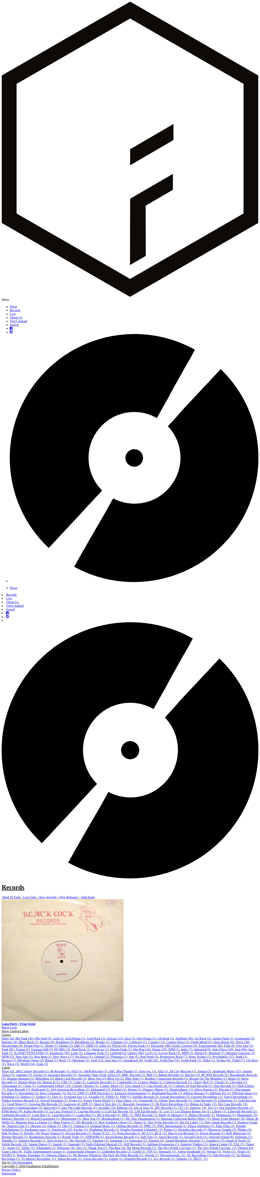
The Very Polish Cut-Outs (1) (176, 1148)
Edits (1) (105, 1045)
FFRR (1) (112, 1097)
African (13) (114, 1038)
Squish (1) (59, 1144)
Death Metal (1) (201, 1042)
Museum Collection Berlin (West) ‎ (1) (186, 1118)
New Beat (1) (42, 1056)
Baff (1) (152, 1075)
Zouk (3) (42, 1064)
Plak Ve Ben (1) (12, 1133)
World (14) (28, 1064)
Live (13, 314)
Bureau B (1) (51, 1082)
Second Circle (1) (195, 1137)
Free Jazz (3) (244, 1045)
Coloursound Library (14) (54, 1086)
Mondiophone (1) (112, 1118)
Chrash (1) (222, 1082)
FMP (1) (125, 1097)
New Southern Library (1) (115, 1122)
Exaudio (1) (96, 1097)
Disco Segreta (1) (206, 1089)
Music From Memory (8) (228, 1118)
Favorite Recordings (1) (206, 1097)
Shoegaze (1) (80, 1060)
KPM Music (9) (12, 1111)
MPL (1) (127, 1115)
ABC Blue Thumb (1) (123, 1071)
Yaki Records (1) (224, 1155)
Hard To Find (11, 897)
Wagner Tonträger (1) (31, 1155)
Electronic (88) (160, 1045)
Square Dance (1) (40, 1144)
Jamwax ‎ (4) (198, 1108)
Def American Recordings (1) (70, 1089)
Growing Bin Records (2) (45, 1104)
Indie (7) (186, 1049)
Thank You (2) (97, 1148)
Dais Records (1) (225, 1086)
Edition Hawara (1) (196, 1093)
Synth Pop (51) (170, 1060)
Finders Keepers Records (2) (20, 1100)
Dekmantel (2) (100, 1089)
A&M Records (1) (95, 1071)
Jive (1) (213, 1108)
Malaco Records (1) (201, 1115)
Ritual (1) (51, 1060)
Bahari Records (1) (171, 1075)
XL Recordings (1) (199, 1155)
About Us (16, 317)
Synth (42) (151, 1060)
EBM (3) (92, 1045)
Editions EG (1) (220, 1093)
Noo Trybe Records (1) (163, 1122)
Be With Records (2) (214, 1075)
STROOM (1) (94, 1137)
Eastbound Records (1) (167, 1093)
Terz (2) (81, 1148)
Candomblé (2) (126, 1082)
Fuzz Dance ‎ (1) (126, 1100)
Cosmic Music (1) (111, 1086)
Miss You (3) (91, 1118)
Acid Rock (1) (96, 1038)
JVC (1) (183, 1108)
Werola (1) (151, 1155)
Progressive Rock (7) (173, 1056)
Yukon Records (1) (69, 1159)
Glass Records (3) (205, 1100)
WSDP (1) (8, 1155)
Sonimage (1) (118, 1140)
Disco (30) (242, 1042)
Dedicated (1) (41, 1089)
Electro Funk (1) (139, 1045)
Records (15, 310)
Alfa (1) (162, 1071)
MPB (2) (187, 1053)
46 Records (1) (59, 1071)
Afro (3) (129, 1038)
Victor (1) (228, 1151)
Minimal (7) (216, 1053)
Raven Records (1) (212, 1133)
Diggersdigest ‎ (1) (181, 1089)
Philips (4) (244, 1129)
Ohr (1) (67, 1126)
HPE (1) (87, 1104)
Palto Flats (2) (225, 1126)
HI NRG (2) (62, 1049)
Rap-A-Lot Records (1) (183, 1133)
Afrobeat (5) (166, 1038)
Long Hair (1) (41, 1115)
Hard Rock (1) (81, 1049)
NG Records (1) (86, 1122)
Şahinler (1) (184, 1159)
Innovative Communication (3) (22, 1108)
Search (14, 325)
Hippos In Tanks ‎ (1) (203, 1104)
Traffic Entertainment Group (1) (44, 1151)
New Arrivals (47, 897)
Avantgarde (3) (244, 1038)
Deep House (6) (223, 1042)
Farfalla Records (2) (145, 1097)
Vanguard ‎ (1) (167, 1151)
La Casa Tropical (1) (63, 1111)
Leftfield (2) (118, 1053)
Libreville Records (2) (242, 1111)
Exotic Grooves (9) (184, 1045)
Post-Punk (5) (149, 1056)
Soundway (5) (215, 1140)
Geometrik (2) (148, 1100)
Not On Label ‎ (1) (191, 1122)
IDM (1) (173, 1049)
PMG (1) (150, 1126)
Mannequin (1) (226, 1115)
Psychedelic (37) (223, 1056)
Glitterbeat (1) (227, 1100)
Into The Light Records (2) (79, 1108)
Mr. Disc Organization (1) (142, 1118)
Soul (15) (97, 1060)
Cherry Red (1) (203, 1082)
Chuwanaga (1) (12, 1086)
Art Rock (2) (202, 1038)
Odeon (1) (54, 1126)
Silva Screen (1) (57, 1140)
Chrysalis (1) (238, 1082)
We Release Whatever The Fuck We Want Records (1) (108, 1155)
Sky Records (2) (80, 1140)
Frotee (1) (75, 1100)
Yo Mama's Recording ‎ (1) (38, 1159)
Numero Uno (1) (18, 1126)
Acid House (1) (75, 1038)
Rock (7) (65, 1060)
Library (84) (136, 1053)
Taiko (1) (209, 1060)
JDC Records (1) (166, 1108)
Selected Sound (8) (221, 1137)
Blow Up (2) (115, 1078)
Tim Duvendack (22, 1162)
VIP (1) (152, 1151)
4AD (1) (76, 1071)
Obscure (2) (38, 1126)
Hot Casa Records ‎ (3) (232, 1104)
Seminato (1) (243, 1137)
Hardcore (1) (100, 1049)
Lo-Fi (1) (151, 1053)
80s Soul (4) (43, 1038)
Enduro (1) (43, 1097)
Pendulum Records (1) (104, 1129)
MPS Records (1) (146, 1115)
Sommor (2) (100, 1140)
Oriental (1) (101, 1056)
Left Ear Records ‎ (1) (148, 1111)
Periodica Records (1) (192, 1129)
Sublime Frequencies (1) (163, 1144)
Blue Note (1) (134, 1078)
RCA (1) (147, 1133)
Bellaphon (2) (44, 1078)
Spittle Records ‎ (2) (14, 1144)
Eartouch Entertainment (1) (132, 1093)
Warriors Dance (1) (58, 1155)
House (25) (159, 1049)
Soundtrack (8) (133, 1060)
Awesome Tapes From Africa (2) (99, 1075)
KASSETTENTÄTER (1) (31, 1053)
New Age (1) (24, 1056)
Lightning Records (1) (16, 1115)
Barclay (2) (192, 1075)
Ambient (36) (184, 1038)
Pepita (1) (170, 1129)
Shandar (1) (9, 1140)
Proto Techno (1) (200, 1056)
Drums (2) (66, 1045)
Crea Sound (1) (135, 1086)
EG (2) (71, 1093)
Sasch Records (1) (170, 1137)
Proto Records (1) (128, 1133)
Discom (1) (226, 1089)
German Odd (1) (42, 1049)
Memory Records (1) (15, 1118)
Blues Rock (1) (28, 1042)
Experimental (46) (210, 1045)
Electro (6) (119, 1045)
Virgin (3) (243, 1151)
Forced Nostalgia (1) (54, 1100)
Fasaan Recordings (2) (175, 1097)
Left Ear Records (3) (119, 1111)
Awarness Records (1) (62, 1075)
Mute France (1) (64, 1122)
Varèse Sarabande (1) (191, 1151)
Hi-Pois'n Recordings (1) (172, 1104)
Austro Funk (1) (222, 1038)
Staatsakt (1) (76, 1144)
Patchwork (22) (62, 1129)
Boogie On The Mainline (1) (207, 1078)
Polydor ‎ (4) (31, 1133)
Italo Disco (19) (223, 1049)
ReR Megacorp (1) (238, 1133)
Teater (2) (13, 1148)
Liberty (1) (219, 1111)
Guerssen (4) (72, 1104)
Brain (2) (234, 1078)
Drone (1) (51, 1045)
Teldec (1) (27, 1148)
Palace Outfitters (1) (201, 1126)
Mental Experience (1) (45, 1118)
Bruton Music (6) (29, 1082)
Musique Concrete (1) (240, 1053)
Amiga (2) (204, 1071)
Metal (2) (201, 1053)
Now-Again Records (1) (220, 1122)
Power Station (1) (52, 1133)
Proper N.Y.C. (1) (104, 1133)
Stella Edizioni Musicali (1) (104, 1144)
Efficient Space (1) (244, 1093)
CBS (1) (66, 1082)
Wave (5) (13, 1064)
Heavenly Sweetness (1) (138, 1104)
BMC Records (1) (133, 1075)
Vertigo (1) (214, 1151)
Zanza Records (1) (95, 1159)
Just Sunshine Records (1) (236, 1108)
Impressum (9, 1173)
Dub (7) (79, 1045)
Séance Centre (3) (220, 1144)
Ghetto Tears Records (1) (175, 1100)
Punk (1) (241, 1056)
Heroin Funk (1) (120, 1049)
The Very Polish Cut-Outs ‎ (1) (216, 1148)
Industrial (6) (202, 1049)
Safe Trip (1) (149, 1137)
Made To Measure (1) (173, 1115)
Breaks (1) (102, 1042)
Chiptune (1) (119, 1042)
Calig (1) (79, 1082)
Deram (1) (134, 1089)
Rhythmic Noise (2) (30, 1060)
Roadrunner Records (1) (45, 1137)
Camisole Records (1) (101, 1082)
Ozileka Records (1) (129, 1126)
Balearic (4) (9, 1042)
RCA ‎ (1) (161, 1133)
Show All (8, 1038)
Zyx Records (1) (164, 1159)
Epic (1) (57, 1097)
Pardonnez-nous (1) (37, 1129)
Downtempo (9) (12, 1045)
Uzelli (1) (139, 1151)
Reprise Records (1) (15, 1137)
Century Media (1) (150, 1082)
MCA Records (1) (108, 1115)
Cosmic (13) (156, 1042)
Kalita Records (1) (36, 1111)
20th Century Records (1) (32, 1071)
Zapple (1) (115, 1159)
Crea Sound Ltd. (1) (159, 1086)
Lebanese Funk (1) (96, 1053)
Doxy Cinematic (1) (53, 1093)
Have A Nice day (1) (107, 1104)
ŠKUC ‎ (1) (200, 1159)
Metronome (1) (71, 1118)
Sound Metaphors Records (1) (185, 1140)
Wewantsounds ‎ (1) (172, 1155)
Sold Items (88, 897)
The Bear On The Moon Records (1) (132, 1148)
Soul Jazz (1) (113, 1060)
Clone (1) (29, 1086)
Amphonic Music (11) (226, 1071)
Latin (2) (76, 1053)
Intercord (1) (51, 1108)
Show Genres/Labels (15, 1031)
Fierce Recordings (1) (238, 1097)
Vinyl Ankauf (18, 321)
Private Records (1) (78, 1133)
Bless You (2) (97, 1078)
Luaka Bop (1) (85, 1115)
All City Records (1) (182, 1071)
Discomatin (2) (28, 1093)
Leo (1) (169, 1111)
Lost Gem (29, 897)
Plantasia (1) (119, 1056)
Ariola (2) (39, 1075)
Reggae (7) (9, 1060)
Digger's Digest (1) (155, 1089)
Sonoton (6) (156, 1140)
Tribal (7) (238, 1060)
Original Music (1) (102, 1126)
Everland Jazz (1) (75, 1097)
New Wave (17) (63, 1056)
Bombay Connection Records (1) (166, 1078)
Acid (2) (58, 1038)
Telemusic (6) (66, 1148)
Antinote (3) (24, 1075)
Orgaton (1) (81, 1126)
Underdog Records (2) (116, 1151)
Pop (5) (134, 1056)
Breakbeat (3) (65, 1042)
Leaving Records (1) (91, 1111)
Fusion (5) (23, 1049)
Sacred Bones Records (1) (122, 1137)
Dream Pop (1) (33, 1045)
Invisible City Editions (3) (115, 1108)
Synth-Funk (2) (191, 1060)
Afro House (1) (146, 1038)
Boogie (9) (47, 1042)
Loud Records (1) (63, 1115)
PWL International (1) (171, 1126)
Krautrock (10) (59, 1053)
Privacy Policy (11, 1170)
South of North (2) (238, 1140)
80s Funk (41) (24, 1038)
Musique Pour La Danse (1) (34, 1122)
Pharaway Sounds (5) (222, 1129)
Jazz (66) (241, 1049)
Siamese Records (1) (31, 1140)
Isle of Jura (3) (143, 1108)
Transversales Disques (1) (84, 1151)
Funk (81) (8, 1049)
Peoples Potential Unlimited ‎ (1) (141, 1129)
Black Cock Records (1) (70, 1078)
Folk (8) (229, 1045)
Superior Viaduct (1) (194, 1144)
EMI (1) (83, 1093)
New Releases (69, 897)
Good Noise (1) (17, 1104)
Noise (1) (140, 1122)
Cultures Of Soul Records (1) (193, 1086)
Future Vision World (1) (99, 1100)
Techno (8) (223, 1060)
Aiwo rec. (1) (147, 1071)
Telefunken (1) (45, 1148)
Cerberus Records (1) (178, 1082)
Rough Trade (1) (73, 1137)
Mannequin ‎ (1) (247, 1115)
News (13, 306)
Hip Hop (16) (142, 1049)
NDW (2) (8, 1056)
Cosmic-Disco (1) (177, 1042)
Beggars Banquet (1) (20, 1078)
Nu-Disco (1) (83, 1056)
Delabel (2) (119, 1089)
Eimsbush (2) (10, 1097)
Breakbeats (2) (84, 1042)
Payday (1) (81, 1129)
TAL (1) (239, 1144)
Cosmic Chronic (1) (85, 1086)
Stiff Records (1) (134, 1144)
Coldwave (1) (138, 1042)
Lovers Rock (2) (169, 1053)
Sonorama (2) (138, 1140)
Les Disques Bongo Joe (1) (192, 1111)
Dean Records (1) (18, 1089)
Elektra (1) (28, 1097)
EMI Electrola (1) (101, 1093)
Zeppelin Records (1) (138, 1159)
